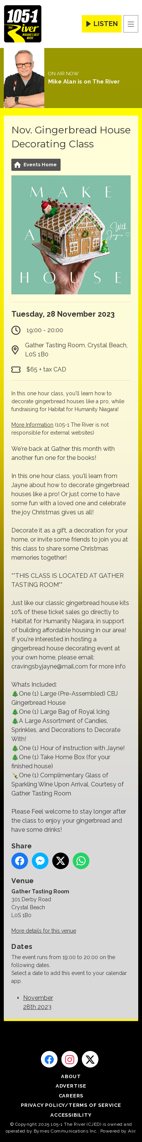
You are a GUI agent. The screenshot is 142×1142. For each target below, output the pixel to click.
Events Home (40, 164)
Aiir (131, 1131)
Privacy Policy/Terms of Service (71, 1105)
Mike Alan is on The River (84, 81)
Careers (71, 1096)
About (71, 1076)
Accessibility (70, 1115)
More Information (32, 425)
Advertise (71, 1086)
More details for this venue (43, 931)
